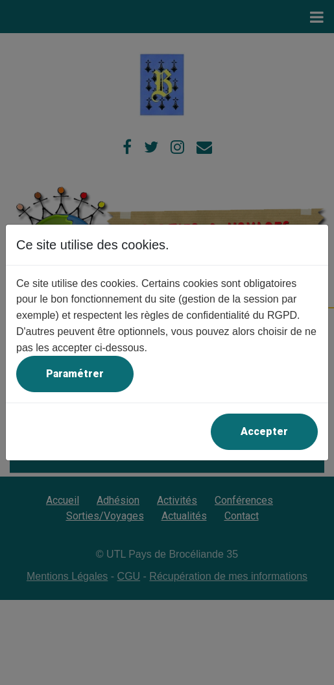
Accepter (264, 431)
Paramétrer (75, 373)
